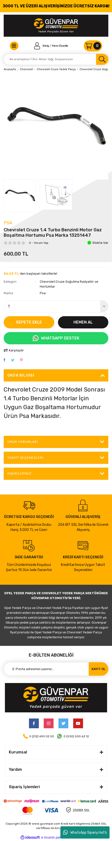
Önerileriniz (19, 473)
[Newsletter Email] (56, 669)
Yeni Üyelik (60, 45)
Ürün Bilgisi (20, 375)
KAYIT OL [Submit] (98, 669)
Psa (8, 222)
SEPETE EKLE (29, 322)
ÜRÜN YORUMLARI (22, 442)
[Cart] (93, 45)
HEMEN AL (83, 322)
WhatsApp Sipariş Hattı (85, 832)
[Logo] (56, 25)
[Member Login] (42, 45)
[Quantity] (56, 306)
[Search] (56, 59)
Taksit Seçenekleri (25, 458)
